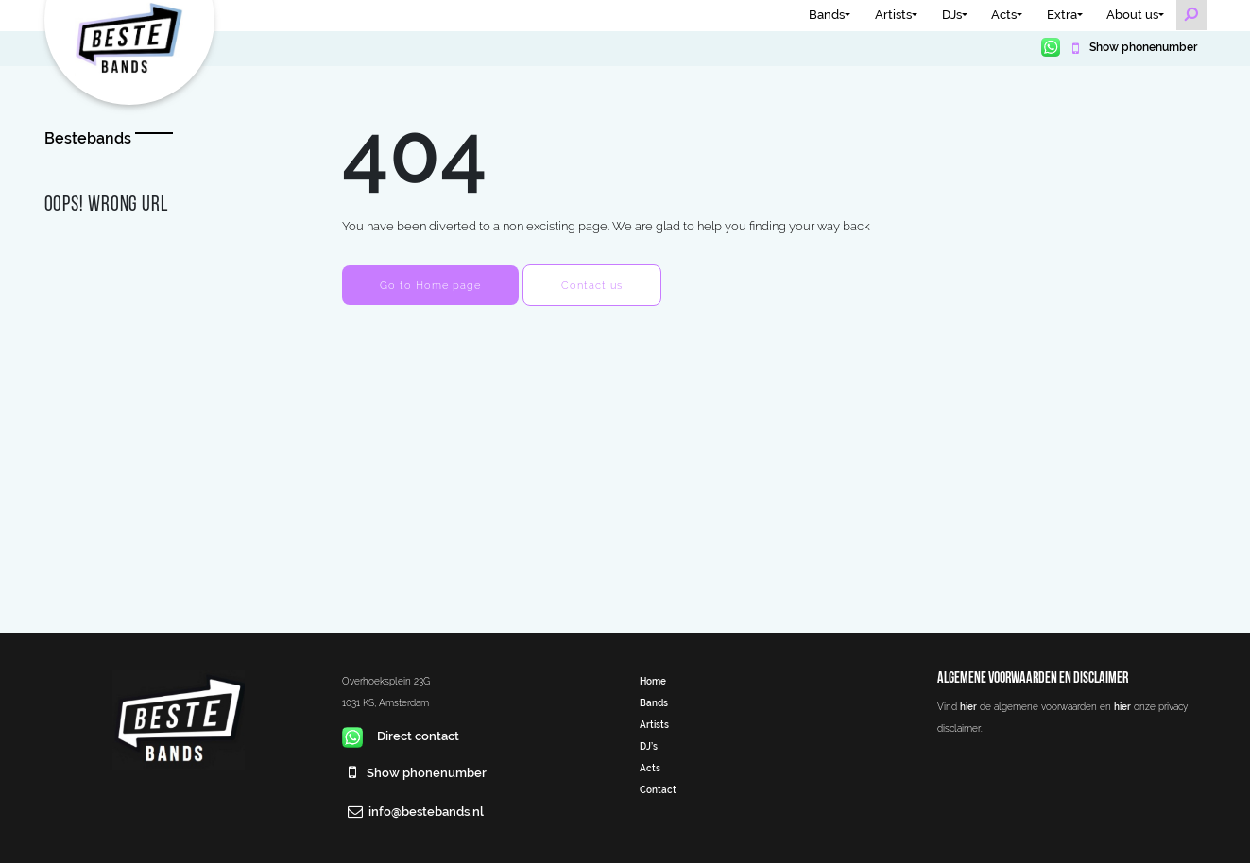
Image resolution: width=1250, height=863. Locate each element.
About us (1132, 15)
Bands (827, 15)
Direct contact (401, 736)
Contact (658, 789)
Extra (1062, 15)
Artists (893, 15)
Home (653, 680)
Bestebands (87, 138)
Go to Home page (430, 285)
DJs (952, 15)
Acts (1004, 15)
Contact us (592, 285)
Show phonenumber (1142, 47)
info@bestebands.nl (426, 811)
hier (968, 706)
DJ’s (649, 746)
